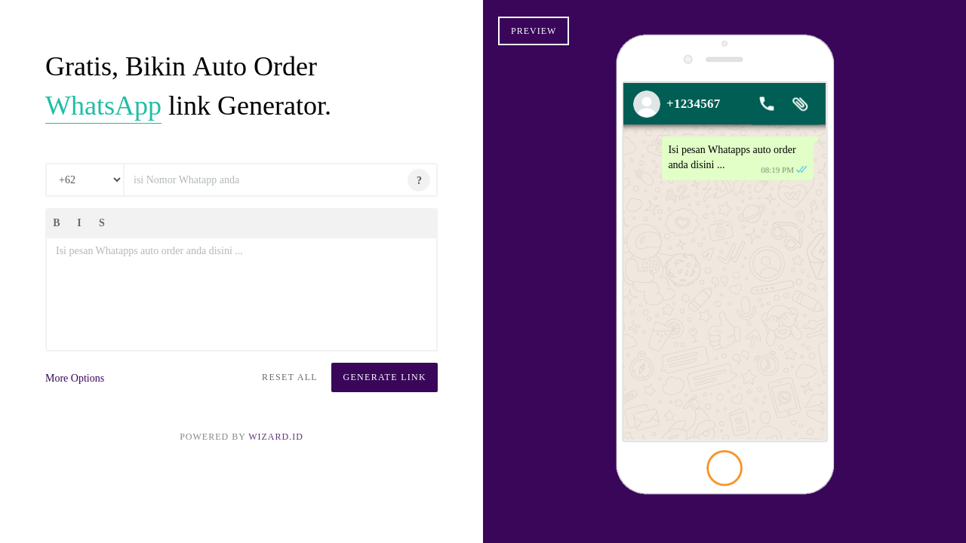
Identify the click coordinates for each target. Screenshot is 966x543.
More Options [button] (74, 378)
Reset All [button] (290, 377)
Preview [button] (533, 31)
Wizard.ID (275, 436)
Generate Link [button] (384, 377)
